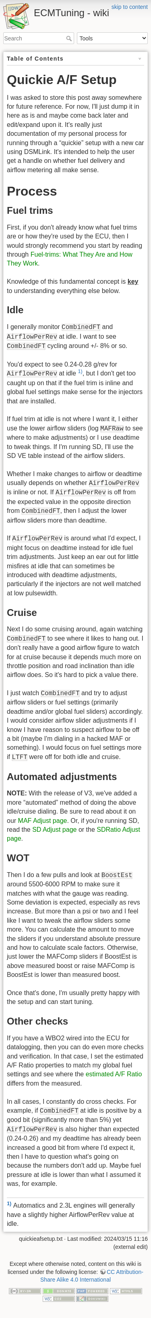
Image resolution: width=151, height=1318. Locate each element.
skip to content (130, 7)
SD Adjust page (54, 829)
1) (80, 371)
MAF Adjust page (42, 820)
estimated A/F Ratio (114, 1074)
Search (70, 38)
